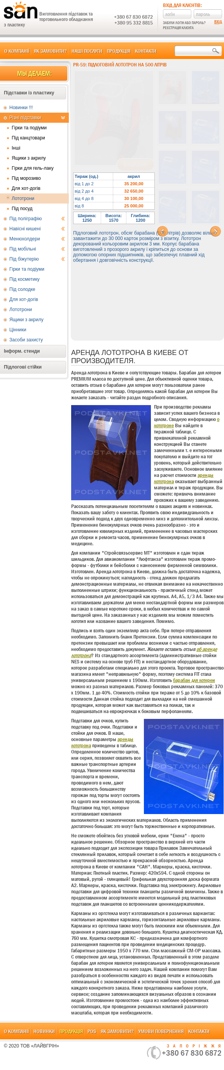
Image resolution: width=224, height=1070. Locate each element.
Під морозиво (26, 178)
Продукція (118, 51)
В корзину (135, 164)
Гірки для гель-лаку (33, 168)
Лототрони (23, 198)
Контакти (145, 51)
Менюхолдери (37, 239)
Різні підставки (37, 117)
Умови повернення (161, 1031)
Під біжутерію (37, 259)
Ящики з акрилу (29, 158)
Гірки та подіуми (29, 127)
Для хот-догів (26, 188)
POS (92, 1031)
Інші (16, 148)
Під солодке (22, 289)
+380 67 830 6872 (133, 17)
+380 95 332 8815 (133, 22)
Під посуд (22, 208)
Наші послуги (87, 51)
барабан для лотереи (194, 680)
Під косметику (24, 279)
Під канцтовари (28, 138)
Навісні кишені (37, 228)
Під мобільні (37, 249)
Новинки (44, 1031)
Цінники (17, 329)
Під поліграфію (37, 218)
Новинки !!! (21, 107)
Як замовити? (50, 51)
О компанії (16, 51)
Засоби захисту (26, 340)
